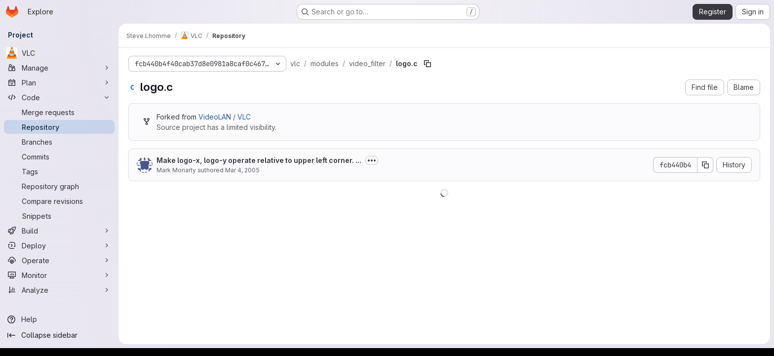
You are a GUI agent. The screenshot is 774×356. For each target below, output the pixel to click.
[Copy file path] (427, 64)
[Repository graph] (59, 186)
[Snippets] (59, 216)
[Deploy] (59, 245)
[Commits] (59, 156)
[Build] (59, 230)
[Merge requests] (59, 112)
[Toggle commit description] (371, 160)
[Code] (59, 97)
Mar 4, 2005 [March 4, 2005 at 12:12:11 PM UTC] (242, 170)
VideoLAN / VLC (224, 117)
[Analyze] (59, 290)
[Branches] (59, 142)
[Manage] (59, 68)
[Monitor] (59, 275)
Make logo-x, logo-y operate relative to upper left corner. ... (258, 160)
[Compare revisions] (59, 201)
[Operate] (59, 260)
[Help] (59, 319)
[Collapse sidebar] (59, 335)
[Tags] (59, 171)
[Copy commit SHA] (705, 165)
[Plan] (59, 82)
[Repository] (59, 127)
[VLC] (59, 53)
